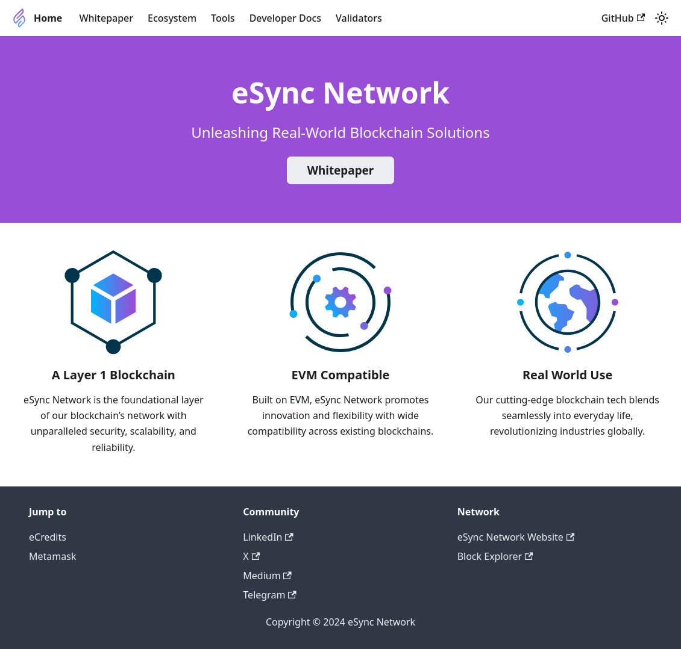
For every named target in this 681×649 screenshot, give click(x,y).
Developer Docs (285, 18)
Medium (267, 575)
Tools (223, 18)
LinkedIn (268, 537)
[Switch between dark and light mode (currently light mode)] (661, 18)
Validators (359, 18)
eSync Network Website (516, 537)
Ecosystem (172, 18)
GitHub (623, 18)
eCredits (47, 537)
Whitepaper (106, 18)
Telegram (269, 594)
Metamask (52, 556)
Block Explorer (495, 556)
